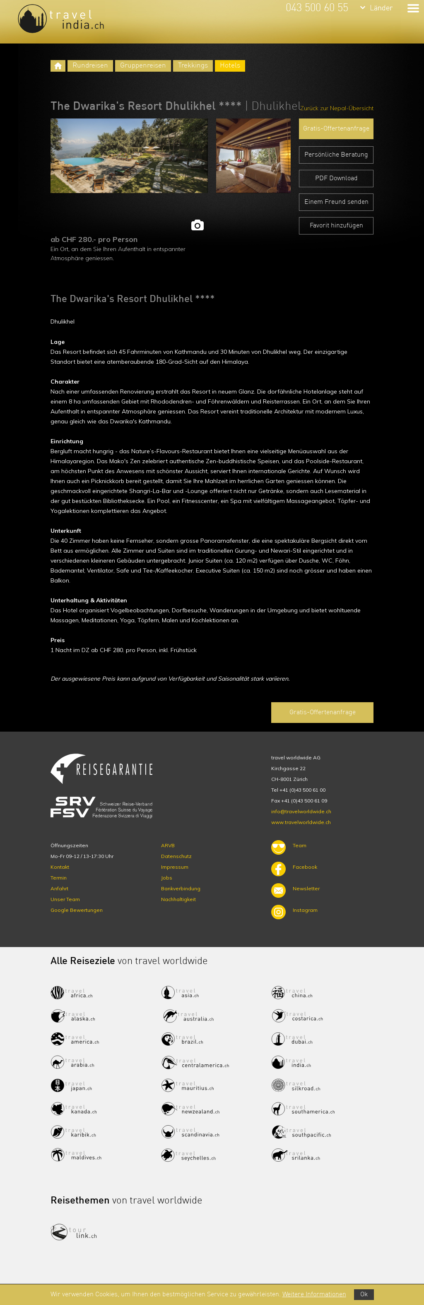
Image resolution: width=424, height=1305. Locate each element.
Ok (364, 1294)
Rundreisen (90, 65)
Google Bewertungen (77, 910)
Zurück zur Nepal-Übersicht (336, 108)
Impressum (174, 867)
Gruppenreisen (143, 65)
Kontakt (60, 867)
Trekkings (193, 65)
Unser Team (65, 899)
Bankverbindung (180, 888)
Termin (59, 878)
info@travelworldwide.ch (301, 811)
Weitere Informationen (314, 1294)
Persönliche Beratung (336, 155)
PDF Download (336, 178)
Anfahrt (59, 888)
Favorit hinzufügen (336, 225)
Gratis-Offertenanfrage (336, 129)
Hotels (230, 65)
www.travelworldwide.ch (301, 822)
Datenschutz (176, 856)
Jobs (166, 878)
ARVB (168, 845)
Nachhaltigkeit (178, 899)
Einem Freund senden (336, 202)
